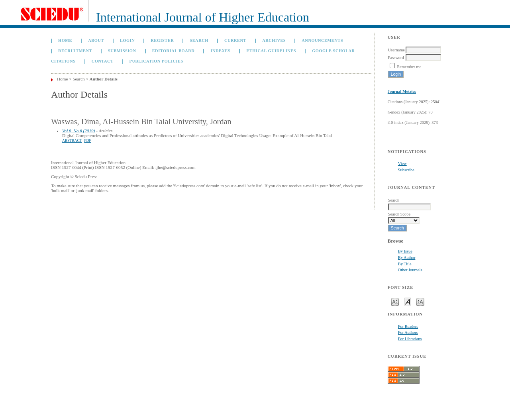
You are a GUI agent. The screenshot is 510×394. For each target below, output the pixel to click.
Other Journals (410, 270)
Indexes (220, 51)
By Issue (405, 251)
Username (396, 50)
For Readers (408, 326)
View (402, 163)
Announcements (322, 40)
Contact (103, 61)
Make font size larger (420, 301)
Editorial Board (173, 51)
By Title (405, 264)
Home (65, 40)
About (96, 40)
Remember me (409, 67)
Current (235, 40)
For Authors (408, 332)
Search (199, 40)
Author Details (104, 78)
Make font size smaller (395, 301)
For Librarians (410, 339)
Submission (122, 51)
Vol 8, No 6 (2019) (78, 130)
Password (396, 57)
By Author (407, 257)
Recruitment (75, 51)
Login (127, 40)
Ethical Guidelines (271, 51)
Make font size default (408, 301)
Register (162, 40)
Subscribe (406, 170)
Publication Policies (156, 61)
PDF (87, 141)
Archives (274, 40)
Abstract (72, 141)
